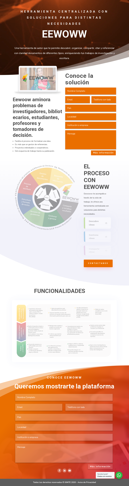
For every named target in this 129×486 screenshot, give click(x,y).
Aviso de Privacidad (87, 482)
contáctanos (98, 263)
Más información (103, 152)
